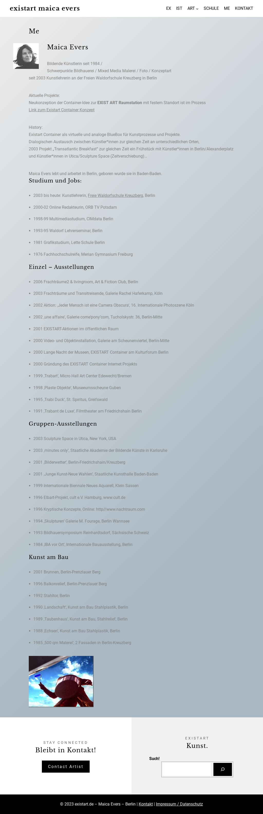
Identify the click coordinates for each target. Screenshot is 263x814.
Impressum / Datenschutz (179, 804)
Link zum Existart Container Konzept (62, 109)
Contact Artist (65, 766)
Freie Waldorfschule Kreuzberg (115, 195)
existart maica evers (45, 8)
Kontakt (146, 804)
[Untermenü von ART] (197, 8)
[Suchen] (222, 769)
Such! (154, 758)
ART (191, 8)
